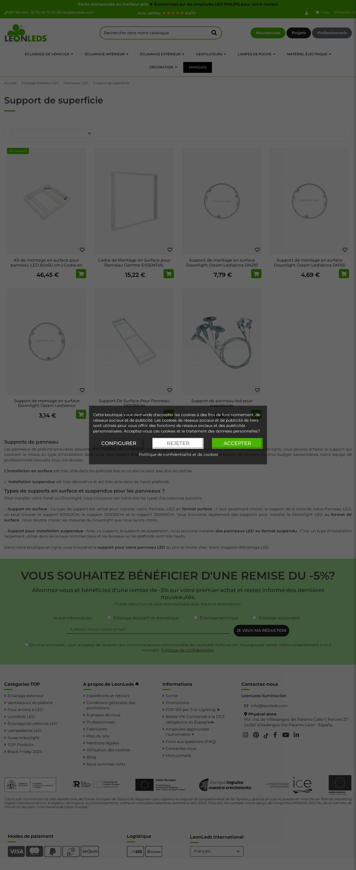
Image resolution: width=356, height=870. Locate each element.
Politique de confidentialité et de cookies (178, 454)
